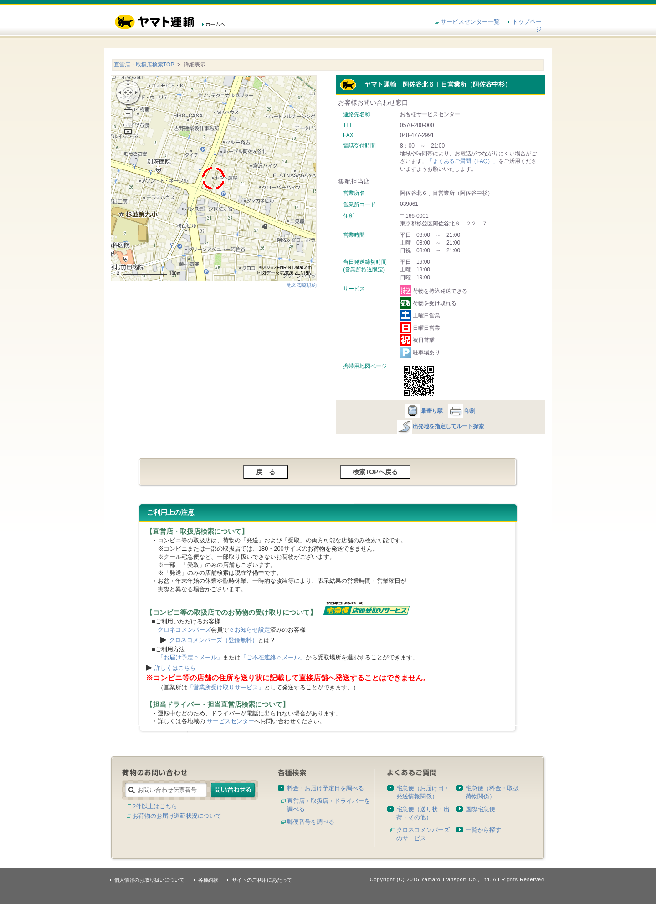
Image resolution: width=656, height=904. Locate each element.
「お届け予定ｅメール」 (190, 657)
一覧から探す (483, 830)
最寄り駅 (423, 411)
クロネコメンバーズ (184, 629)
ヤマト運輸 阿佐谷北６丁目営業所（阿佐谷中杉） (425, 84)
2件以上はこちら (155, 806)
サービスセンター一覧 (470, 21)
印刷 (461, 411)
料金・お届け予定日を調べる (325, 788)
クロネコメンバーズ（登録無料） (213, 640)
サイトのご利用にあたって (262, 880)
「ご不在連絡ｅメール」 (273, 657)
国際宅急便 (480, 809)
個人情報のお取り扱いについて (149, 880)
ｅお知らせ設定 (249, 629)
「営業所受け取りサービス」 (225, 687)
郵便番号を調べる (310, 821)
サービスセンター (230, 721)
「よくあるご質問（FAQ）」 (462, 161)
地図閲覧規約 (302, 285)
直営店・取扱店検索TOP (144, 64)
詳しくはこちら (175, 667)
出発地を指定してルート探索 (440, 426)
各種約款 (208, 880)
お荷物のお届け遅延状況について (177, 815)
